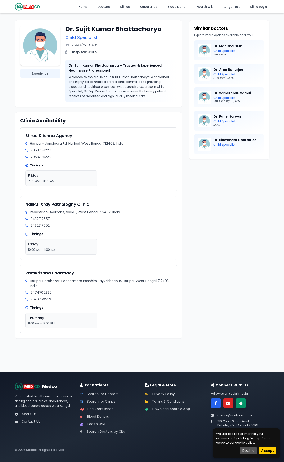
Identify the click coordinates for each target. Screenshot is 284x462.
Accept (267, 450)
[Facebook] (216, 403)
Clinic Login (258, 7)
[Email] (228, 403)
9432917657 (40, 218)
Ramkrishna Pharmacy (49, 273)
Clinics (125, 7)
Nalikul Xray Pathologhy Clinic (57, 204)
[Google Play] (241, 403)
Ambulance (148, 7)
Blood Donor (177, 7)
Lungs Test (232, 7)
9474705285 (41, 292)
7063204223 (41, 150)
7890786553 (41, 299)
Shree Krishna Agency (48, 136)
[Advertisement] (229, 194)
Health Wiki (205, 7)
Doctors (104, 7)
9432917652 (40, 225)
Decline (248, 450)
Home (82, 7)
